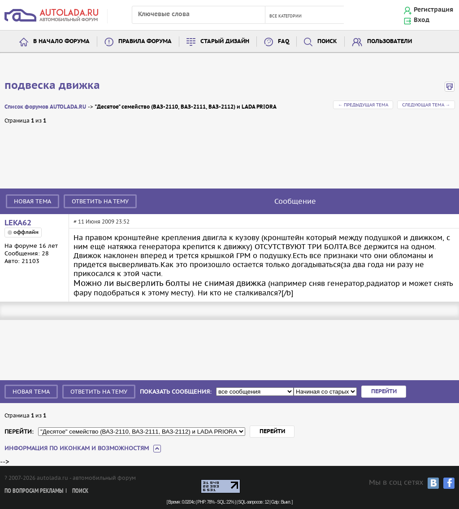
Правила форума (145, 41)
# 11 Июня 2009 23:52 (102, 221)
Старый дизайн (224, 41)
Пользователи (389, 41)
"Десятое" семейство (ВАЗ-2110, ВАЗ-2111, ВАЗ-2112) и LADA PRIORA (186, 107)
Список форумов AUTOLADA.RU (45, 107)
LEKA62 (17, 223)
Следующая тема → (426, 105)
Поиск (327, 41)
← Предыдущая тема (363, 105)
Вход (421, 20)
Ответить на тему (100, 201)
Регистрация (433, 9)
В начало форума (61, 41)
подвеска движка (52, 85)
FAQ (283, 41)
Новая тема (32, 201)
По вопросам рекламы (33, 491)
